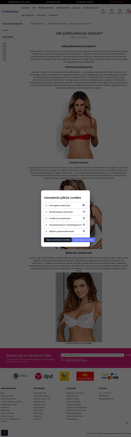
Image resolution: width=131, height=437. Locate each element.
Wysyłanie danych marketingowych (60, 224)
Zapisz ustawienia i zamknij (53, 239)
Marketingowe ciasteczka (56, 211)
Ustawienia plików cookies (57, 197)
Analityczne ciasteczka (54, 218)
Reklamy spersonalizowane (56, 231)
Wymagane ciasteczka (54, 205)
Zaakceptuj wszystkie (80, 239)
